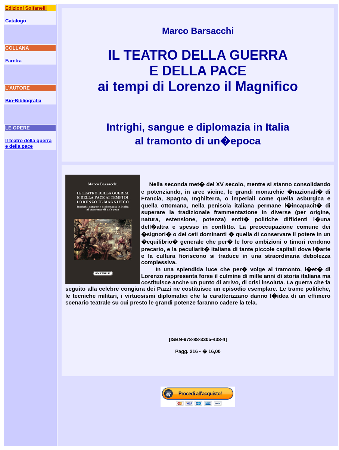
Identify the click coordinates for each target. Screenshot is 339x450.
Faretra (13, 60)
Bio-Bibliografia (23, 100)
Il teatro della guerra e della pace (28, 143)
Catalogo (15, 21)
